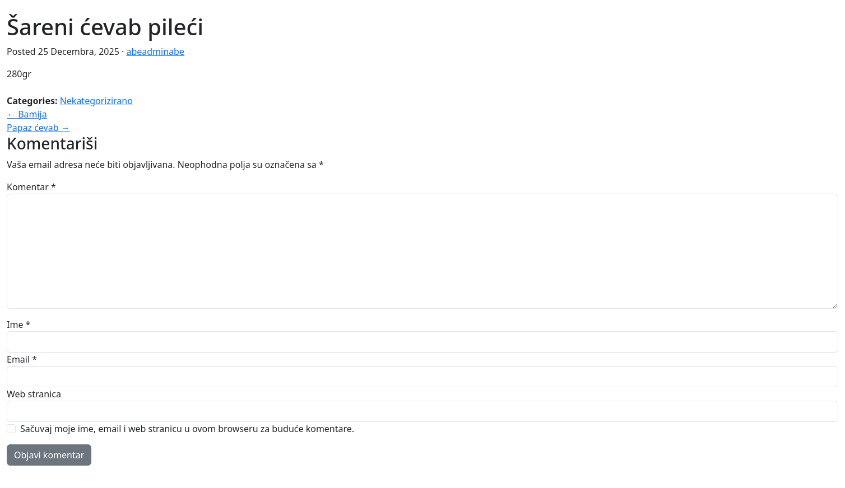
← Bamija (27, 114)
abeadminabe (155, 51)
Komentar (31, 187)
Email (22, 359)
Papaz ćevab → (38, 127)
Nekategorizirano (96, 101)
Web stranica (34, 394)
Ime (18, 324)
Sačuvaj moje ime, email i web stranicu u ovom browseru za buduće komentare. (187, 429)
